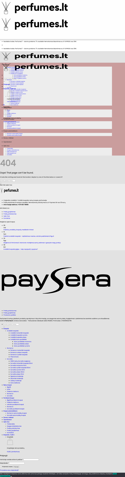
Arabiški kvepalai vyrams (17, 70)
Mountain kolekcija (15, 101)
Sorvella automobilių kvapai (14, 135)
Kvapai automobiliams (10, 131)
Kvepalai (6, 64)
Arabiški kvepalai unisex (16, 72)
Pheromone (13, 86)
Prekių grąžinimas (11, 153)
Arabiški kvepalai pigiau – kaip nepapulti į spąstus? (20, 249)
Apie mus (6, 146)
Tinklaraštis (10, 148)
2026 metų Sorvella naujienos (18, 89)
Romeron (9, 80)
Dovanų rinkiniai (8, 138)
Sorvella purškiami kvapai (14, 128)
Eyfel (8, 389)
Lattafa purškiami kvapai (13, 125)
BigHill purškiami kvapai (13, 122)
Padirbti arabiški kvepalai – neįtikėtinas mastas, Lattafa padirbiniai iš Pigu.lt (28, 236)
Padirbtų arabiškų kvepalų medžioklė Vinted (18, 230)
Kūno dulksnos (14, 105)
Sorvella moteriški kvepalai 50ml (18, 90)
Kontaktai (9, 154)
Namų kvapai (7, 107)
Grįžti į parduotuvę (13, 452)
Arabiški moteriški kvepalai (17, 69)
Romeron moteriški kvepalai (17, 81)
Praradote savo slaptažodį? (9, 470)
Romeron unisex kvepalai (17, 83)
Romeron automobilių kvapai (14, 133)
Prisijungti (16, 466)
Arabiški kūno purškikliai (16, 73)
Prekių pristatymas (12, 151)
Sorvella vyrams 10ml (16, 95)
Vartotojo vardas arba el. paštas (11, 460)
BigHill (9, 387)
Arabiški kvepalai (11, 67)
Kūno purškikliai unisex (20, 76)
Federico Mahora (11, 113)
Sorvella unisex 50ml (15, 97)
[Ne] (11, 476)
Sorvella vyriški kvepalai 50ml (18, 94)
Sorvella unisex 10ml (15, 98)
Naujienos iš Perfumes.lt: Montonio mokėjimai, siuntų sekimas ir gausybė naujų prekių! (32, 243)
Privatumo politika (9, 315)
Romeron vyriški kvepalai (16, 84)
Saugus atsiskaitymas (13, 150)
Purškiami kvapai (8, 119)
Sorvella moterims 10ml (16, 92)
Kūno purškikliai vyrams (20, 78)
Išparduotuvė (7, 142)
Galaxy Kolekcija (14, 103)
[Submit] (4, 81)
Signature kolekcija (15, 100)
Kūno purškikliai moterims (20, 75)
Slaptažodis (4, 463)
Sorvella (9, 87)
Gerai (114, 473)
